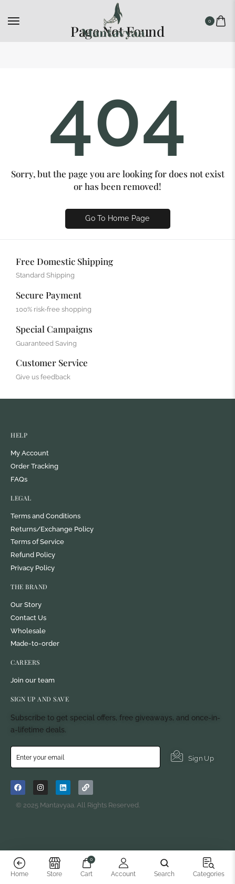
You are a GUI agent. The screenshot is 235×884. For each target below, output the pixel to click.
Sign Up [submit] (192, 756)
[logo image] (113, 20)
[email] (85, 757)
